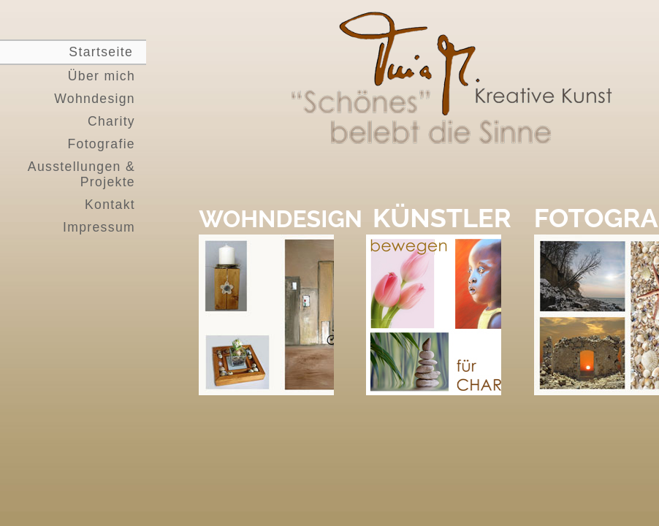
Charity (111, 121)
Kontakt (110, 204)
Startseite (101, 52)
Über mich (101, 76)
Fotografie (101, 144)
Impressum (99, 227)
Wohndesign (94, 98)
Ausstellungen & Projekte (81, 174)
